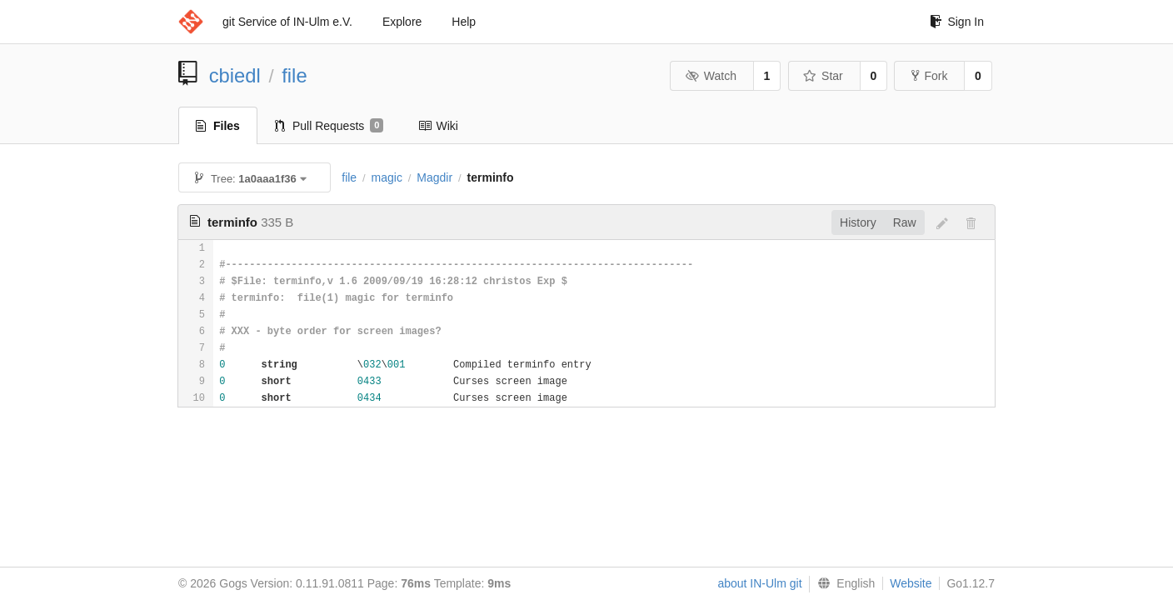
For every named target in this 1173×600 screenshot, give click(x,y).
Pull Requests (329, 125)
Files (218, 125)
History (858, 222)
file (294, 75)
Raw (904, 222)
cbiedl (235, 75)
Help (464, 21)
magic (387, 177)
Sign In (957, 21)
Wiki (437, 125)
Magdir (434, 177)
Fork (929, 75)
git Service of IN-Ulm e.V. (287, 21)
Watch (710, 75)
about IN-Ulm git (759, 583)
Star (823, 75)
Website (910, 583)
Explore (402, 21)
